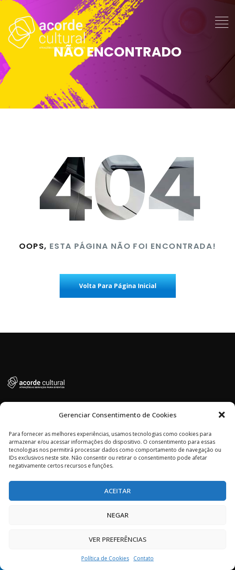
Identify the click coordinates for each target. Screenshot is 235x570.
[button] (221, 414)
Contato (143, 558)
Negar (118, 514)
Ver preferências (118, 539)
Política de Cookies (105, 558)
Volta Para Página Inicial (117, 285)
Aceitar (117, 490)
